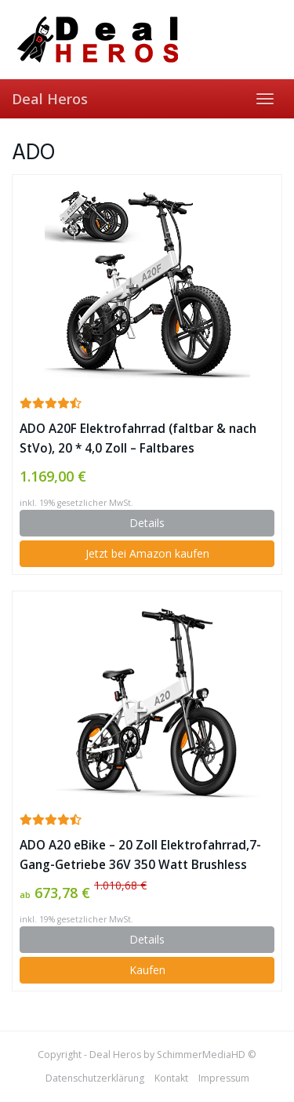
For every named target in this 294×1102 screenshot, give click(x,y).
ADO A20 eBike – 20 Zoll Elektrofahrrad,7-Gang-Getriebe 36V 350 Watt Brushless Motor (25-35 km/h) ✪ (140, 856)
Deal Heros (50, 98)
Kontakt (171, 1078)
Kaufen (147, 969)
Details (147, 522)
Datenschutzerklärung (94, 1078)
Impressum (223, 1078)
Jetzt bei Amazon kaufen (147, 553)
